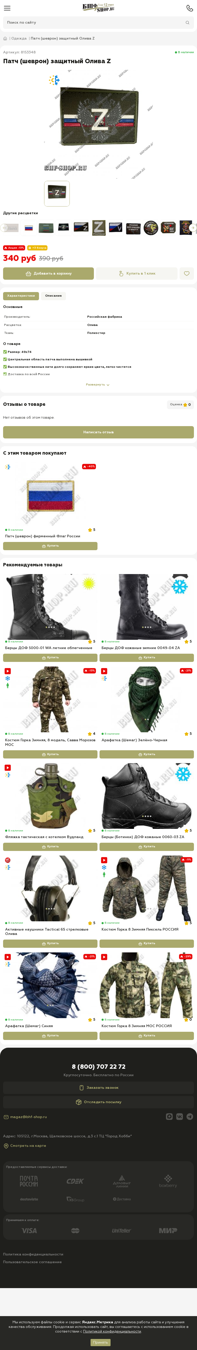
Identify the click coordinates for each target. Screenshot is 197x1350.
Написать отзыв (98, 432)
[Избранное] (187, 273)
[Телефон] (190, 8)
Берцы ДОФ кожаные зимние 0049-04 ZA (141, 668)
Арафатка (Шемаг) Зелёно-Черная (134, 771)
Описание (53, 295)
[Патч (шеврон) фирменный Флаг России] (50, 495)
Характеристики (21, 295)
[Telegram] (190, 1179)
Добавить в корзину (48, 273)
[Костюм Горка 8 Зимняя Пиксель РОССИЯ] (147, 929)
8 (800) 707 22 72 (98, 1129)
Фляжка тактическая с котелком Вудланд (44, 878)
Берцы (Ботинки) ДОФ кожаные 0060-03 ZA (143, 878)
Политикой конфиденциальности (112, 1331)
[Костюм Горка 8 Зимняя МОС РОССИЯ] (147, 1037)
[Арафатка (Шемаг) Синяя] (50, 1037)
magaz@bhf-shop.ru (25, 1179)
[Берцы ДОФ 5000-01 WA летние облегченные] (50, 617)
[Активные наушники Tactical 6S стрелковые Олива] (50, 929)
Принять (100, 1342)
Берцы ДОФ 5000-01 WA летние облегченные (48, 668)
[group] (98, 124)
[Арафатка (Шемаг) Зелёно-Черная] (147, 720)
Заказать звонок (98, 1150)
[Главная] (98, 8)
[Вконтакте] (179, 1179)
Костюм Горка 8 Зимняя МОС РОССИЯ (137, 1088)
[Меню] (7, 8)
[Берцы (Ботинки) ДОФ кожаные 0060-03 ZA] (147, 827)
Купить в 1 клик (136, 273)
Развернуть (98, 385)
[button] (4, 228)
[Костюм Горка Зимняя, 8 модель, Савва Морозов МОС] (50, 720)
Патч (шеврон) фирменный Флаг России (42, 546)
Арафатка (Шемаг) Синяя (29, 1088)
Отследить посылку (99, 1164)
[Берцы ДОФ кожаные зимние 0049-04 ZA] (147, 617)
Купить (50, 556)
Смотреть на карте (24, 1208)
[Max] (169, 1179)
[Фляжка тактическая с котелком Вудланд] (50, 827)
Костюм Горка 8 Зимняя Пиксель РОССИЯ (140, 981)
